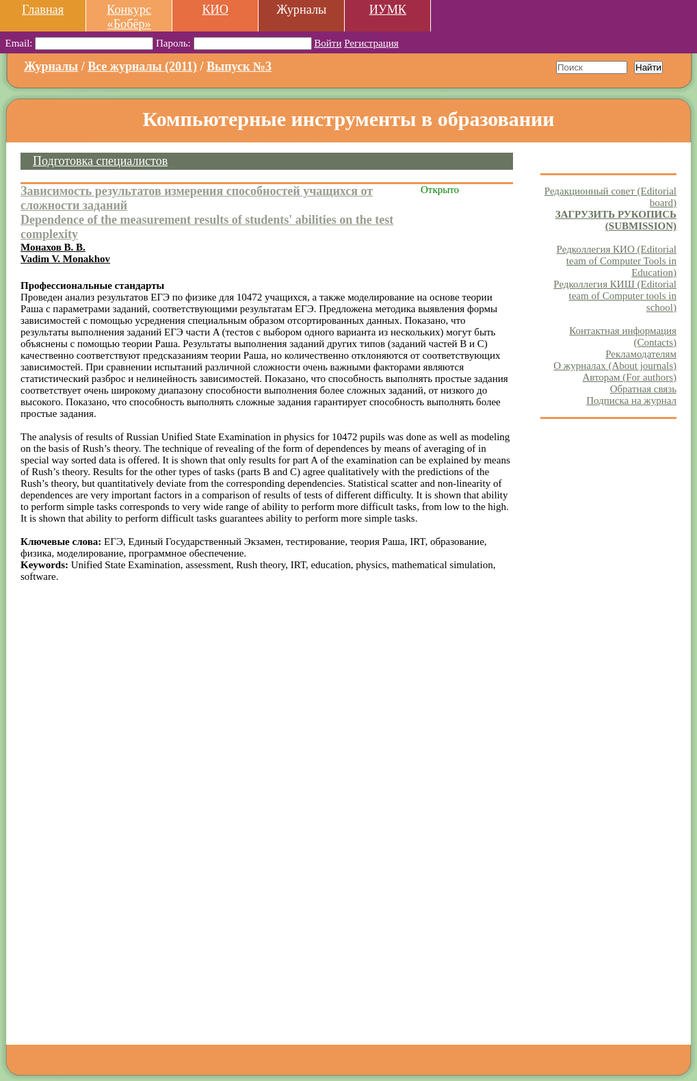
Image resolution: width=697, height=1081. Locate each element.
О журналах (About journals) (614, 365)
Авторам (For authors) (629, 377)
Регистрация (371, 43)
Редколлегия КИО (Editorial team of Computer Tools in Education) (616, 261)
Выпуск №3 (239, 66)
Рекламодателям (640, 353)
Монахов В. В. (53, 247)
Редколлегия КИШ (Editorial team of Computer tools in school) (614, 296)
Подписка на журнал (631, 400)
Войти (327, 43)
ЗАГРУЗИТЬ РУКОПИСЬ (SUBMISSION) (615, 220)
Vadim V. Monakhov (65, 258)
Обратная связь (643, 388)
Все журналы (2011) (142, 66)
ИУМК (387, 9)
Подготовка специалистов (100, 161)
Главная (43, 9)
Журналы (51, 66)
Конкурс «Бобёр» (129, 17)
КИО (215, 9)
